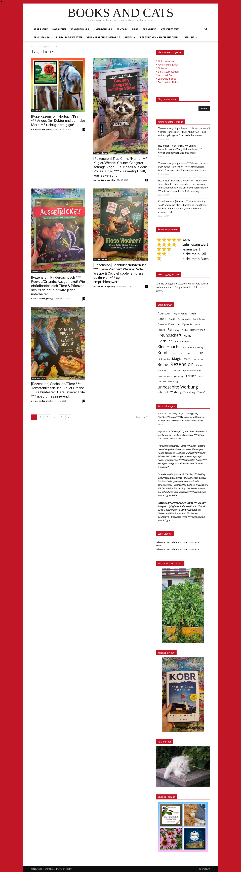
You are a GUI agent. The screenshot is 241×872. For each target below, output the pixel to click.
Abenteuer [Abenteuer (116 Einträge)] (165, 313)
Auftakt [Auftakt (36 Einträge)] (192, 313)
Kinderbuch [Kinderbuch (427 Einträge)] (168, 346)
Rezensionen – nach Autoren (159, 37)
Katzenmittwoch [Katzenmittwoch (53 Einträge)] (183, 341)
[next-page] (68, 417)
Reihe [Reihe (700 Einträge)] (163, 364)
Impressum (204, 868)
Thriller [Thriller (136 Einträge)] (191, 376)
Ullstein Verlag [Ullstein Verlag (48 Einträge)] (170, 381)
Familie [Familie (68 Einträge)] (161, 329)
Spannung (149, 29)
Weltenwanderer (166, 61)
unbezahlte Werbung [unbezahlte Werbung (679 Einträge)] (178, 387)
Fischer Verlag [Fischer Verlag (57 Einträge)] (197, 329)
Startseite (40, 29)
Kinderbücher (80, 29)
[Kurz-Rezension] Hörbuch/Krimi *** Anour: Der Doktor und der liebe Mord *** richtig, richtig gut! (58, 120)
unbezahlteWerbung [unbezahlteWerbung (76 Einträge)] (169, 392)
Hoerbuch (36, 111)
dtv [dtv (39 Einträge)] (178, 324)
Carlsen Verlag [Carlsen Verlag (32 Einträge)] (184, 319)
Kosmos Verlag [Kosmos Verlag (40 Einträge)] (195, 347)
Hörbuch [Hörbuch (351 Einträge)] (165, 341)
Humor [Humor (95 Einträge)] (188, 335)
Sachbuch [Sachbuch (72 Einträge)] (163, 370)
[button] (206, 29)
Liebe (135, 29)
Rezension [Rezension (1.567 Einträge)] (181, 364)
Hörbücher (59, 29)
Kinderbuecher (100, 259)
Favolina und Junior (168, 64)
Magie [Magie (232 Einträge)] (177, 358)
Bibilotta (162, 68)
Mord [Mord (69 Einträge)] (187, 359)
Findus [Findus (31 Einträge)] (185, 330)
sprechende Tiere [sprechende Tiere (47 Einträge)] (192, 370)
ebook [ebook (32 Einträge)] (197, 324)
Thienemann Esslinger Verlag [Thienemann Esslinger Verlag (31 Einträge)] (170, 376)
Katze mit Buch (166, 75)
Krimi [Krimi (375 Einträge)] (162, 352)
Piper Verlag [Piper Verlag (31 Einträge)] (197, 359)
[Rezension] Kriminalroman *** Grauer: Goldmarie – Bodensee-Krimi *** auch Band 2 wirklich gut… (181, 517)
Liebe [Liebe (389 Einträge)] (198, 352)
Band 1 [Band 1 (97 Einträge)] (162, 319)
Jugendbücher (103, 29)
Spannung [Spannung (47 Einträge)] (176, 370)
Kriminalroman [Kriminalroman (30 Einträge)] (176, 353)
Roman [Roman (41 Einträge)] (199, 365)
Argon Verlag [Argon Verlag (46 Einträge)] (180, 313)
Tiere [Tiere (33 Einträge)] (200, 376)
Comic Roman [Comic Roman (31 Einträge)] (199, 319)
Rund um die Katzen (69, 37)
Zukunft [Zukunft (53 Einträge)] (201, 392)
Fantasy (122, 29)
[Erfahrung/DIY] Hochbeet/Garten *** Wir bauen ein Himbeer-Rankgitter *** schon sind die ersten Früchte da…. (182, 435)
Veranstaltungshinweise (103, 37)
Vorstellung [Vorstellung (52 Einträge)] (189, 392)
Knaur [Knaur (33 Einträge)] (183, 347)
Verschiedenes (170, 29)
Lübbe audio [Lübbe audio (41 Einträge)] (164, 359)
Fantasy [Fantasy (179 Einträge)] (174, 329)
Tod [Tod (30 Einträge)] (159, 381)
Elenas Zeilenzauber (168, 71)
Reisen (130, 37)
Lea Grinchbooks (167, 78)
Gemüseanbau (42, 37)
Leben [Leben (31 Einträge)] (188, 353)
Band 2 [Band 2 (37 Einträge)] (172, 319)
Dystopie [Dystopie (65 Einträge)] (187, 324)
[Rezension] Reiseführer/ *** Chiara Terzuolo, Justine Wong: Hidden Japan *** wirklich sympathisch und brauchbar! (180, 149)
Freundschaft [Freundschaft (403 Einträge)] (169, 335)
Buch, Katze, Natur (168, 82)
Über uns (190, 37)
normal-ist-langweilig (42, 129)
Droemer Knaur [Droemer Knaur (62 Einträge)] (166, 324)
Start (33, 46)
